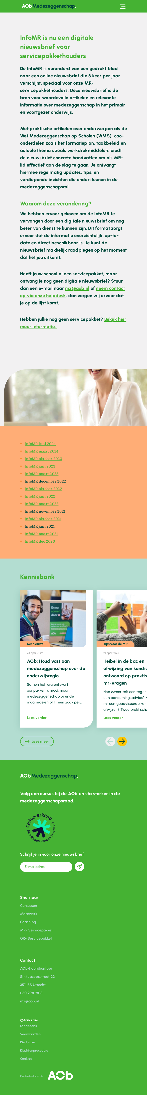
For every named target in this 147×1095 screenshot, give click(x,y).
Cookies (26, 1059)
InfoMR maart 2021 (41, 533)
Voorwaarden (30, 1034)
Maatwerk (28, 914)
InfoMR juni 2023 (40, 466)
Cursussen (28, 905)
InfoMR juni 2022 (40, 496)
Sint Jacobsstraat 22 (37, 976)
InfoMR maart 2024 (41, 451)
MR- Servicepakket (36, 930)
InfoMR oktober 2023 (43, 458)
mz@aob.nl (77, 288)
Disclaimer (27, 1042)
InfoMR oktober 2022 (43, 488)
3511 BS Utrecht (33, 985)
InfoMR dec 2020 (40, 541)
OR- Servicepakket (36, 938)
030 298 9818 (31, 993)
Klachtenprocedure (34, 1050)
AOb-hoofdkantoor (36, 968)
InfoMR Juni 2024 (40, 443)
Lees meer (40, 741)
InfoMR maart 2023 (41, 473)
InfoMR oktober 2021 (43, 518)
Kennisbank (28, 1026)
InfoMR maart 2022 (41, 503)
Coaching (28, 922)
